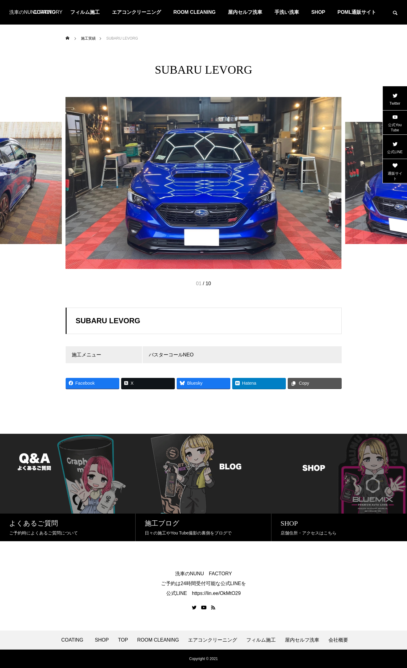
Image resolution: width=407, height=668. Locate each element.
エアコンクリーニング (136, 12)
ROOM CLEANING (194, 12)
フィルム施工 (85, 12)
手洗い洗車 (287, 12)
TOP (123, 640)
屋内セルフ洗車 (245, 12)
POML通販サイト (356, 12)
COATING (73, 640)
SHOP (318, 12)
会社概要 (338, 640)
